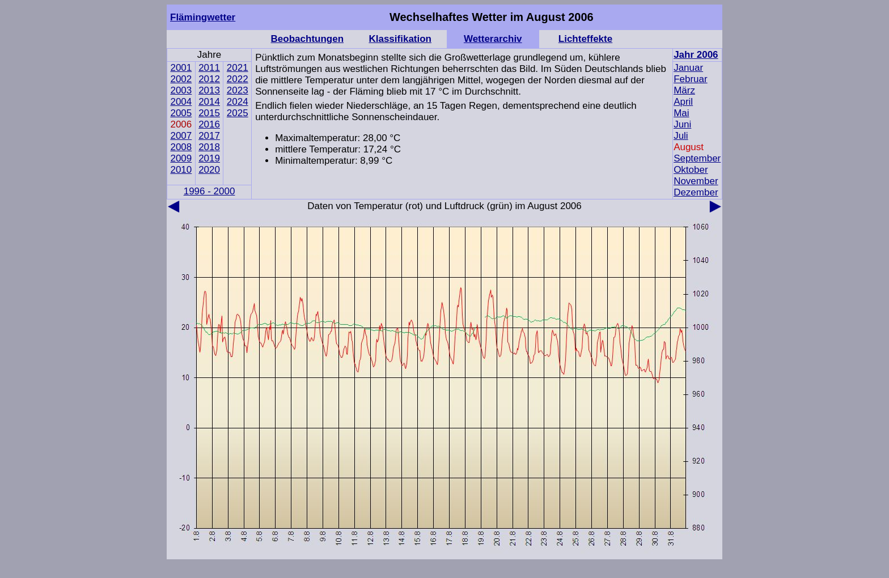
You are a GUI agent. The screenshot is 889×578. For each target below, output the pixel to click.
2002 (181, 79)
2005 (181, 113)
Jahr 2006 (696, 54)
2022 (237, 79)
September (697, 158)
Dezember (696, 192)
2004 (181, 101)
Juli (681, 135)
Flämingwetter (202, 17)
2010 (181, 169)
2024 (237, 101)
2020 (209, 169)
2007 (181, 135)
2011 (209, 67)
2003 (181, 90)
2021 (237, 67)
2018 (209, 147)
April (683, 101)
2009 (181, 158)
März (684, 90)
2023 (237, 90)
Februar (691, 79)
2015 (209, 113)
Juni (682, 124)
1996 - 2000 (209, 191)
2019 (209, 158)
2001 (181, 67)
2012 (209, 79)
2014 (209, 101)
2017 (209, 135)
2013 (209, 90)
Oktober (691, 169)
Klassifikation (400, 38)
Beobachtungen (307, 38)
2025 (237, 113)
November (696, 181)
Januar (688, 67)
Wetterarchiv (493, 38)
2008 (181, 147)
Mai (681, 113)
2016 (209, 124)
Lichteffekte (585, 38)
